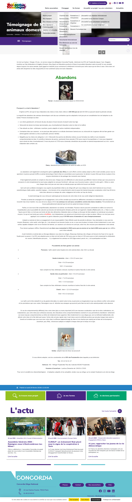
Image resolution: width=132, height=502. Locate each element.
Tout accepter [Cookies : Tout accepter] (74, 500)
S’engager (65, 8)
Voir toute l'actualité (109, 413)
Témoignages (26, 41)
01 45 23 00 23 (29, 495)
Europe (70, 440)
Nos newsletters (95, 487)
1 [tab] (39, 466)
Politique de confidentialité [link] (111, 500)
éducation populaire (113, 440)
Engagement (92, 442)
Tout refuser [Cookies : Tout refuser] (85, 500)
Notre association (51, 8)
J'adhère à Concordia (98, 3)
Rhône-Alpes (101, 442)
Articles (17, 34)
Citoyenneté (101, 440)
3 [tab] (93, 466)
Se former (76, 8)
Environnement (62, 440)
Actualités (120, 8)
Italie (75, 440)
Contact (78, 487)
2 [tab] (66, 466)
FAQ (109, 487)
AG (25, 440)
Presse (65, 487)
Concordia (10, 34)
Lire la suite (12, 458)
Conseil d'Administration (34, 440)
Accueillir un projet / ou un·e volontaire (98, 8)
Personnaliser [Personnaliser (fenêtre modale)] (96, 500)
